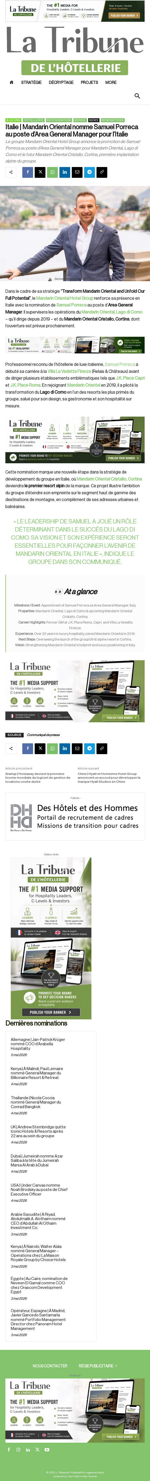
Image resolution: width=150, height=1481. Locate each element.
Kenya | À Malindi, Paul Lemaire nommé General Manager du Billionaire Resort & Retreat (37, 1073)
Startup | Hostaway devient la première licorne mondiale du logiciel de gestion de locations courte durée (37, 777)
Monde (80, 120)
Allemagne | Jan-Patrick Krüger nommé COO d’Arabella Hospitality (38, 1044)
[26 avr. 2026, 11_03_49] (75, 440)
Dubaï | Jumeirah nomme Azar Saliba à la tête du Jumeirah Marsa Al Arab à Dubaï (37, 1160)
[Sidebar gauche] (75, 691)
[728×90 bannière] (75, 1410)
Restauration (59, 120)
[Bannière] (75, 358)
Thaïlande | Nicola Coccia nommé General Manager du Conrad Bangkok (36, 1102)
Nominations (113, 120)
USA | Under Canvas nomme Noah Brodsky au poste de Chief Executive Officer (39, 1189)
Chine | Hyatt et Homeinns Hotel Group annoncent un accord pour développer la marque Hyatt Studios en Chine (109, 777)
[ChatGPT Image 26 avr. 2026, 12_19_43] (75, 21)
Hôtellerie (33, 120)
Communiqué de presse (43, 735)
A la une (13, 120)
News (93, 120)
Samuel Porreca (120, 364)
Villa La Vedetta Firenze (69, 371)
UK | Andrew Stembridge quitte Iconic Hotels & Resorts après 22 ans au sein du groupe (38, 1131)
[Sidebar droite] (51, 938)
